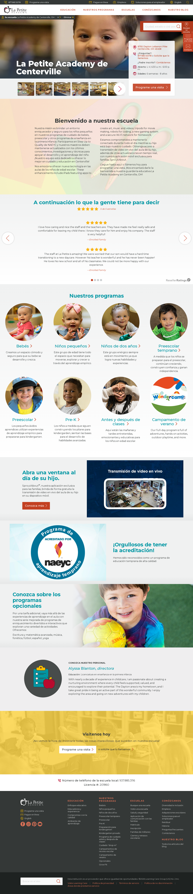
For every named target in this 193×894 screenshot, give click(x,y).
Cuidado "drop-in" (108, 845)
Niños (72, 346)
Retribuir (166, 822)
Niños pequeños (107, 809)
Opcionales (104, 861)
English (175, 2)
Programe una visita (37, 2)
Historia (165, 826)
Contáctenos (163, 62)
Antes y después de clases (120, 421)
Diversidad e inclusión (172, 805)
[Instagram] (28, 824)
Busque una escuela (140, 805)
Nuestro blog (178, 9)
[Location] (162, 26)
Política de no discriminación (158, 883)
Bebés (102, 805)
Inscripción (135, 828)
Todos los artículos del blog (172, 845)
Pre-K (102, 823)
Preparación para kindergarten (107, 828)
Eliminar (67, 17)
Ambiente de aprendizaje (74, 822)
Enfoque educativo (77, 805)
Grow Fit (103, 864)
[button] (92, 280)
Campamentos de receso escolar (108, 850)
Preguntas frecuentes (172, 829)
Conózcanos (151, 9)
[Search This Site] (41, 881)
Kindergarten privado (109, 833)
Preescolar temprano (109, 816)
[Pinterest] (34, 824)
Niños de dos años (108, 812)
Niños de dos (120, 346)
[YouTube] (40, 824)
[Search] (180, 27)
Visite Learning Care (77, 883)
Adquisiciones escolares (173, 812)
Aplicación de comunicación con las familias (141, 818)
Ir (58, 17)
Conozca (36, 505)
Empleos (119, 2)
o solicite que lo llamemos (114, 749)
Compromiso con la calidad (77, 816)
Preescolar (169, 348)
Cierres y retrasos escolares (138, 836)
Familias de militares (140, 832)
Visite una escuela (139, 809)
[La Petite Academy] (14, 10)
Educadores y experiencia (74, 810)
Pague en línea (98, 2)
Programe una (77, 749)
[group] (26, 89)
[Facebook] (23, 824)
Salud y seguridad (139, 812)
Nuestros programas (98, 9)
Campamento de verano (107, 856)
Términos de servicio (129, 883)
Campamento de (169, 421)
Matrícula (134, 824)
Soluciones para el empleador (148, 2)
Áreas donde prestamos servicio (83, 886)
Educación (68, 9)
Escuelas (128, 9)
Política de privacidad (103, 883)
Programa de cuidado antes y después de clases (110, 839)
